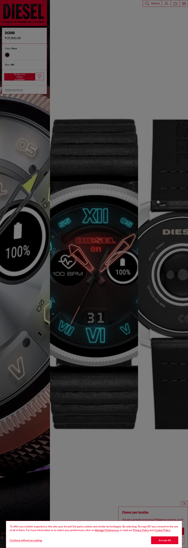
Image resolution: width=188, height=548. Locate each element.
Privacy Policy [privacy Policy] (141, 530)
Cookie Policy (162, 530)
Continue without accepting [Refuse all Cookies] (26, 540)
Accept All (165, 540)
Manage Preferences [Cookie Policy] (107, 530)
